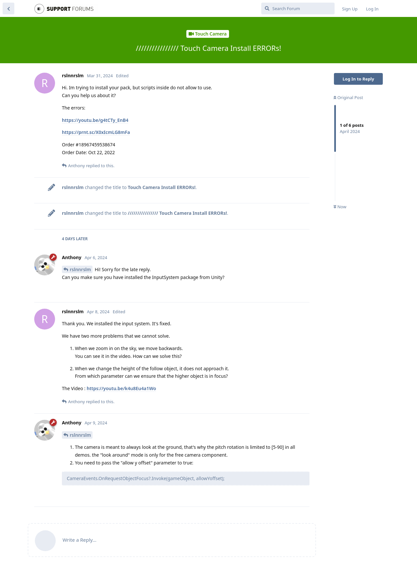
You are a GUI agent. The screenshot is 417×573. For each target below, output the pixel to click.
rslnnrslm (80, 269)
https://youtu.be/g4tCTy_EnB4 (95, 120)
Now (340, 207)
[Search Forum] (298, 8)
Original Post (348, 97)
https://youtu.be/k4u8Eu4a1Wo (121, 388)
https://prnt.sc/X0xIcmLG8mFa (96, 132)
